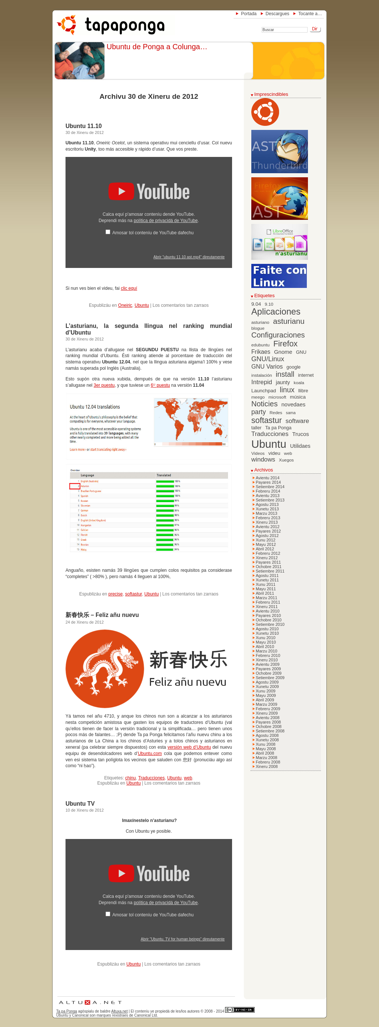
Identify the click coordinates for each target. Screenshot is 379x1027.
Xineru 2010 (267, 660)
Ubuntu (142, 305)
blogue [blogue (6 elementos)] (258, 328)
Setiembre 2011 (270, 571)
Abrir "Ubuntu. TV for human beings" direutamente (183, 939)
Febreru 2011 (268, 602)
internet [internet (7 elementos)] (305, 375)
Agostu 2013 (267, 504)
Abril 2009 (265, 700)
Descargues (277, 13)
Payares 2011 (268, 562)
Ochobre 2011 (269, 566)
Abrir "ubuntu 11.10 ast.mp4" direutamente (189, 257)
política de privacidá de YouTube (166, 220)
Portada (248, 13)
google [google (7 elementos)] (293, 367)
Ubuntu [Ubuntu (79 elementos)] (268, 444)
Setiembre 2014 (270, 486)
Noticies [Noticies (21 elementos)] (264, 404)
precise (115, 594)
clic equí (129, 288)
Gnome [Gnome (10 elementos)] (283, 352)
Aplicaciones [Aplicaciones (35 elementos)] (276, 311)
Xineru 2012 (267, 558)
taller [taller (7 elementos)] (256, 427)
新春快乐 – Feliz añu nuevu (102, 615)
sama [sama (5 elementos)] (291, 412)
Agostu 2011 (267, 575)
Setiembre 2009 (270, 677)
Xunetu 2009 (267, 686)
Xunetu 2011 (267, 580)
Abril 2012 (265, 549)
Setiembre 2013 (270, 500)
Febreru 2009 (268, 709)
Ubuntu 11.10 (84, 126)
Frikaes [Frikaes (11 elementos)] (260, 352)
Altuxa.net (119, 1011)
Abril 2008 (265, 753)
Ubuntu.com (150, 753)
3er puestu (104, 385)
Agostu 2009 (267, 682)
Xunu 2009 (265, 691)
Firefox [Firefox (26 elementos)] (285, 343)
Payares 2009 (268, 669)
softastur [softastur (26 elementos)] (266, 420)
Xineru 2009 (267, 713)
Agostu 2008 (267, 735)
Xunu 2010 (265, 637)
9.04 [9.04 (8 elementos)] (256, 304)
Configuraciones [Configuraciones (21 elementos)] (278, 335)
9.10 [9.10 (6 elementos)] (269, 304)
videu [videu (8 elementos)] (274, 453)
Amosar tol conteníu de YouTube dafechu (153, 232)
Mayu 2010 (266, 642)
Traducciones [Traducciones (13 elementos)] (269, 433)
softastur (133, 594)
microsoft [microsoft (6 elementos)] (277, 397)
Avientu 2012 (267, 526)
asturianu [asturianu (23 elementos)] (289, 321)
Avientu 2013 (267, 495)
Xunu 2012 (265, 540)
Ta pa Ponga (66, 1011)
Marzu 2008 (266, 757)
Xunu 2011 (265, 584)
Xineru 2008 (267, 766)
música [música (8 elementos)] (298, 397)
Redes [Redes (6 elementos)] (275, 412)
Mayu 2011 (266, 589)
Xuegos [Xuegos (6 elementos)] (286, 460)
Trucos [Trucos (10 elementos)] (300, 434)
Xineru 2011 (267, 606)
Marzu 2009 (266, 704)
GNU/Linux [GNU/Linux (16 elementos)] (267, 359)
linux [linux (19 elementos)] (287, 390)
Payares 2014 (268, 482)
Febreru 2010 (268, 655)
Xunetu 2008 (267, 740)
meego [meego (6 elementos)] (258, 397)
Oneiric (125, 305)
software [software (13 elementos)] (297, 420)
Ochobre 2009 (269, 673)
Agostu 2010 (267, 629)
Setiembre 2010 (270, 624)
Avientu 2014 (267, 478)
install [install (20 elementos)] (285, 374)
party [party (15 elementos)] (258, 412)
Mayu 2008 (266, 748)
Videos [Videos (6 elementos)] (258, 453)
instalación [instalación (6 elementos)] (261, 375)
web (188, 778)
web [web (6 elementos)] (288, 453)
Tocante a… (310, 13)
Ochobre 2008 (269, 726)
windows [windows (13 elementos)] (263, 459)
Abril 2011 (265, 593)
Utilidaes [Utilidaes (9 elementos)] (300, 446)
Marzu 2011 (266, 597)
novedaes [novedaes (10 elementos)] (293, 404)
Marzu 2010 (266, 651)
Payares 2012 (268, 531)
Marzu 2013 (266, 513)
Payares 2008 (268, 722)
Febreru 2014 (268, 491)
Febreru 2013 (268, 518)
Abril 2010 (265, 646)
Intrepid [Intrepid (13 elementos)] (261, 382)
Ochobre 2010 (269, 620)
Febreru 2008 (268, 762)
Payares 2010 (268, 615)
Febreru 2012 (268, 553)
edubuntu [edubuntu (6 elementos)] (260, 345)
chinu (130, 778)
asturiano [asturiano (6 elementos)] (260, 322)
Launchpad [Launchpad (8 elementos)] (263, 390)
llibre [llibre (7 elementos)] (303, 390)
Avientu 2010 (267, 611)
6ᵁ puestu (160, 385)
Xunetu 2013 (267, 509)
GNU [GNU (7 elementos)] (301, 352)
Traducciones (151, 778)
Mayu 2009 (266, 695)
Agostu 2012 (267, 535)
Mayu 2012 (266, 544)
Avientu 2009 (267, 664)
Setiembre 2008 (270, 731)
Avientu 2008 (267, 717)
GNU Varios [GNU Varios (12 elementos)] (267, 366)
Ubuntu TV (80, 804)
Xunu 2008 (265, 744)
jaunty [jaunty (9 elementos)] (283, 382)
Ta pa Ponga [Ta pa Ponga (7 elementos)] (278, 427)
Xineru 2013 (267, 522)
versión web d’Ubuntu (189, 747)
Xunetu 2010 (267, 633)
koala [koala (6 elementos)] (299, 382)
